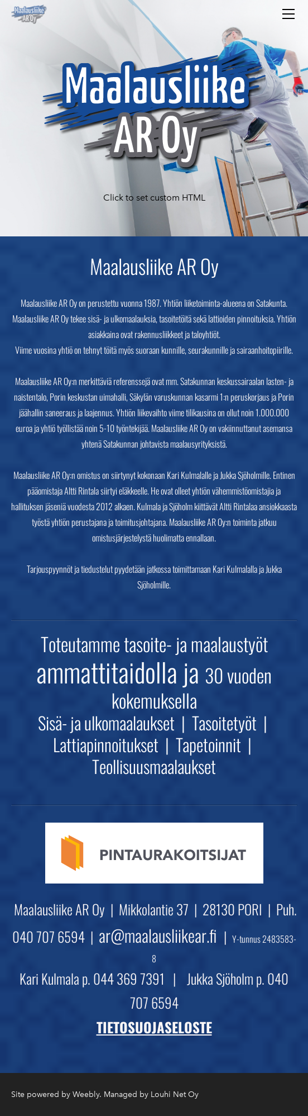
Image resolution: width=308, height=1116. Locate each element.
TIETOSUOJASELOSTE (154, 1027)
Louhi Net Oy (175, 1094)
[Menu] (288, 14)
